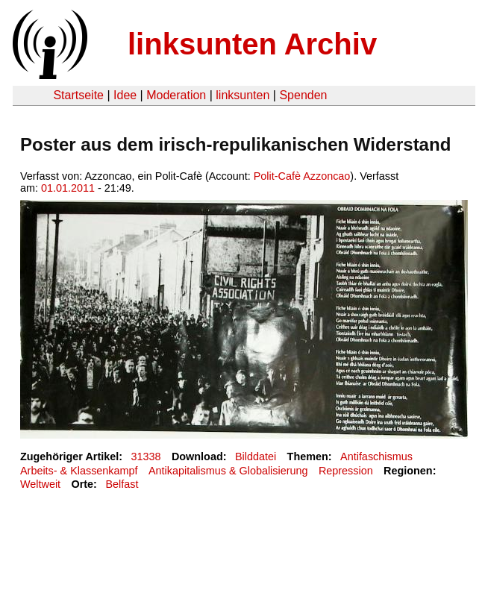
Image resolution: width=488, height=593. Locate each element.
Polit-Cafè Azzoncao (302, 176)
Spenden (303, 95)
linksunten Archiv (252, 44)
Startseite (78, 95)
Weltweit (40, 484)
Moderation (176, 95)
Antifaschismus (376, 456)
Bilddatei (255, 456)
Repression (346, 471)
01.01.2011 (68, 188)
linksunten (242, 95)
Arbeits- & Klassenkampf (79, 471)
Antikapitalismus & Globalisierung (228, 471)
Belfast (121, 484)
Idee (125, 95)
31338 (146, 456)
